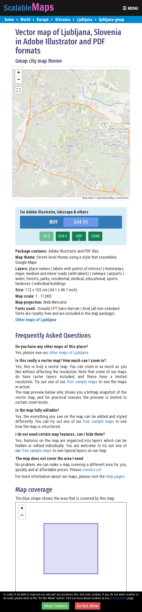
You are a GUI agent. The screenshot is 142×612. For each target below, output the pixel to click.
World (25, 19)
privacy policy (118, 598)
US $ (46, 236)
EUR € (62, 236)
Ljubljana (84, 19)
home (9, 19)
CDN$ (95, 236)
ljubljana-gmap (111, 19)
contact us (91, 469)
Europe (43, 19)
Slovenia (62, 19)
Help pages (115, 476)
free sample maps (82, 381)
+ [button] (18, 73)
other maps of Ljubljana (68, 352)
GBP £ (79, 237)
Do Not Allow (87, 605)
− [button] (18, 79)
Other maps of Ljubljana (35, 319)
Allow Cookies (55, 605)
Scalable (18, 8)
